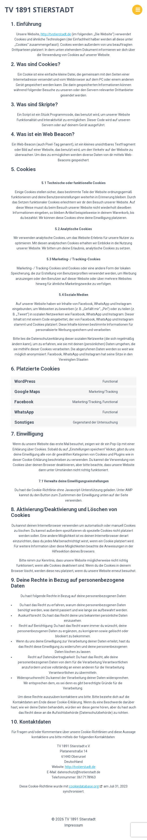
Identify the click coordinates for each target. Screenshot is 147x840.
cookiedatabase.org (84, 786)
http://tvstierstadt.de (56, 34)
